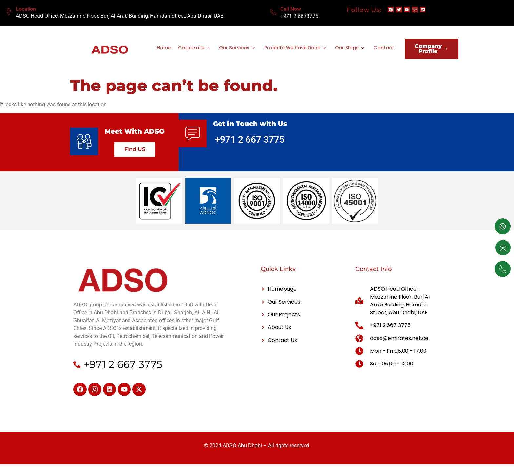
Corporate (207, 43)
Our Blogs (364, 43)
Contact (276, 51)
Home (176, 43)
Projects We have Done (309, 43)
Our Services (249, 43)
